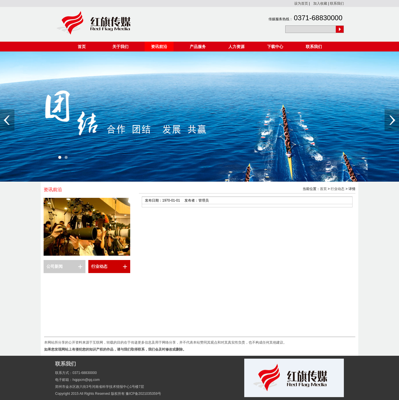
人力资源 (236, 46)
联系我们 (337, 3)
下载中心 (275, 46)
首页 (82, 46)
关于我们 (120, 46)
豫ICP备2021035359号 (143, 394)
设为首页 (301, 3)
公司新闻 (54, 266)
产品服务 (198, 46)
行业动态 (99, 266)
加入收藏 (320, 3)
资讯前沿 (159, 46)
